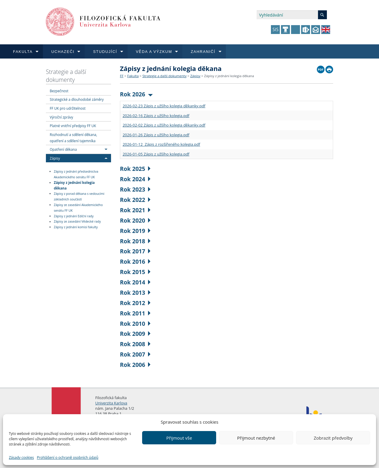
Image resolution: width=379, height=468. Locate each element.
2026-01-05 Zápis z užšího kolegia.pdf (156, 154)
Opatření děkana (63, 149)
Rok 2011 (135, 313)
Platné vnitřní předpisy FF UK (73, 125)
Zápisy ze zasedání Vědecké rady (77, 222)
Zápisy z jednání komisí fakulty (76, 227)
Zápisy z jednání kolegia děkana (74, 185)
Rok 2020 (135, 220)
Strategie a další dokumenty (66, 76)
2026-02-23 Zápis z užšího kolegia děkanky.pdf (164, 106)
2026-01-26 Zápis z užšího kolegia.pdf (156, 134)
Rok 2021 (135, 210)
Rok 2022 (135, 200)
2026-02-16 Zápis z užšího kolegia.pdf (156, 115)
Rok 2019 (135, 231)
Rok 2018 (135, 241)
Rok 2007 (135, 354)
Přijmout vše (179, 438)
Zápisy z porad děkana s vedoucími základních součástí (79, 196)
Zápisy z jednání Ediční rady (74, 216)
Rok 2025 (135, 169)
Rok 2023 (135, 189)
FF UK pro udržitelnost (68, 108)
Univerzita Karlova (111, 403)
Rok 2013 (135, 293)
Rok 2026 (136, 94)
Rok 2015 (135, 272)
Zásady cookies (21, 457)
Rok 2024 (135, 179)
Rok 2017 (135, 251)
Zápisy (55, 158)
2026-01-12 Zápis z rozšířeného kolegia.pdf (161, 144)
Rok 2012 (135, 303)
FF (121, 76)
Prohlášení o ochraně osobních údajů (67, 457)
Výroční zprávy (61, 117)
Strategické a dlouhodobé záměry (77, 99)
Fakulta (133, 76)
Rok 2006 (135, 365)
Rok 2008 (135, 344)
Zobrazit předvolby (333, 438)
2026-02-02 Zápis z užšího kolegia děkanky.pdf (164, 125)
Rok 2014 (135, 282)
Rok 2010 (135, 324)
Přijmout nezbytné (256, 438)
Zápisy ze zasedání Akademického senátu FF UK (78, 208)
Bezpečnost (59, 90)
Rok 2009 (135, 334)
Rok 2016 (135, 261)
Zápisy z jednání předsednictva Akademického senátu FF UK (76, 174)
